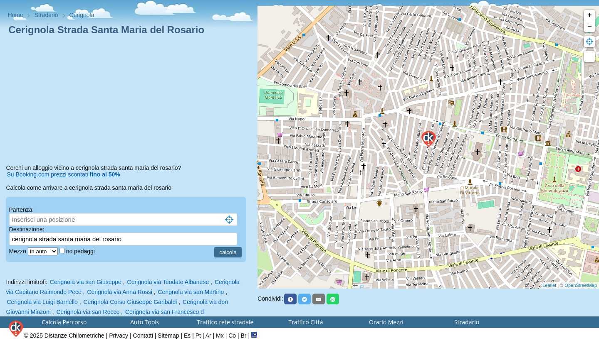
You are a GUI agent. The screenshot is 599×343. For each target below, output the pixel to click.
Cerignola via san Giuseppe (85, 282)
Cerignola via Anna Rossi (119, 292)
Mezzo (18, 251)
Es (187, 335)
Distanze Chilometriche (74, 335)
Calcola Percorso (64, 322)
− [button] (589, 27)
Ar (208, 335)
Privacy (118, 335)
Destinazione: (27, 229)
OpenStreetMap (580, 285)
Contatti (143, 335)
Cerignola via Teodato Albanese (168, 282)
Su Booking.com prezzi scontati (63, 174)
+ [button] (589, 15)
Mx (220, 335)
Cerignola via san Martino (191, 292)
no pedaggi (81, 251)
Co (232, 335)
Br (244, 335)
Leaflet (549, 285)
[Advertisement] (128, 101)
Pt (198, 335)
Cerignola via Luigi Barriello (42, 302)
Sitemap (168, 335)
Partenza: (21, 209)
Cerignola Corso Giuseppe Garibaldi (130, 302)
